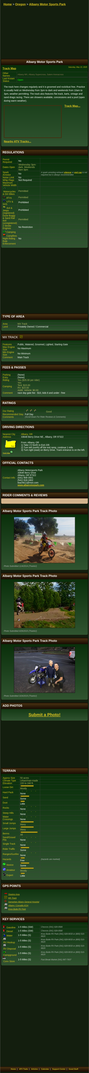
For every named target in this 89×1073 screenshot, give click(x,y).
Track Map (9, 68)
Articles (34, 1069)
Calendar (45, 1069)
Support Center (59, 1069)
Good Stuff (73, 1069)
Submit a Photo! (44, 714)
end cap (78, 172)
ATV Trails (23, 1069)
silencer (67, 172)
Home (7, 4)
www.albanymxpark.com (31, 485)
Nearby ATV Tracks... (17, 141)
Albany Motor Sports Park (47, 4)
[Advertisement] (44, 281)
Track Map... (72, 106)
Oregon (20, 4)
